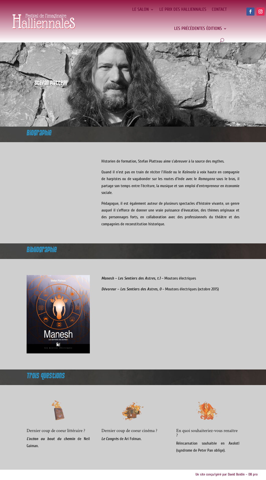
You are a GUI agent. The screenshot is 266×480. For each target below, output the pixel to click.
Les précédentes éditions (198, 28)
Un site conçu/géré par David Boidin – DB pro (226, 474)
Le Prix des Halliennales (182, 9)
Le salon (140, 9)
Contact (219, 9)
